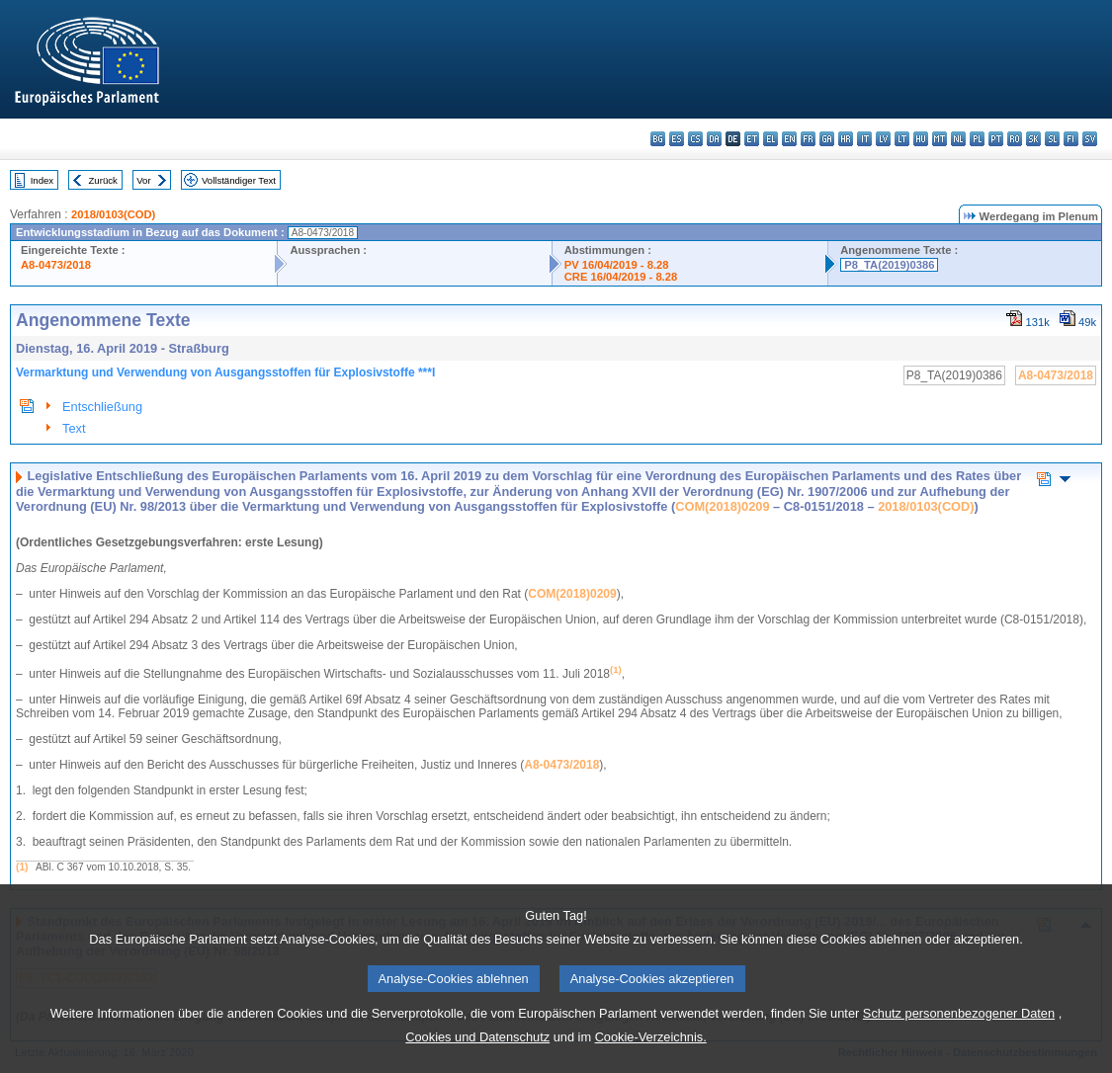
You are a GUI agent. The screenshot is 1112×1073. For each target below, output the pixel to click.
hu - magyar (920, 138)
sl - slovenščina (1052, 138)
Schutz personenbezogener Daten (959, 1030)
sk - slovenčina (1033, 138)
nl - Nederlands (958, 138)
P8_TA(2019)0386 (889, 265)
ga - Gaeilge (826, 138)
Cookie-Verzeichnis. (651, 1053)
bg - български (657, 138)
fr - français (808, 138)
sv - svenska (1089, 138)
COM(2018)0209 (722, 506)
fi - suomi (1071, 138)
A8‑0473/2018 (561, 765)
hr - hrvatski (845, 138)
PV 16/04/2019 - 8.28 (616, 265)
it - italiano (864, 138)
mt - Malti (939, 138)
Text (73, 428)
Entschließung (102, 406)
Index (42, 180)
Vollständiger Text (239, 180)
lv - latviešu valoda (883, 138)
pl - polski (977, 138)
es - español (676, 138)
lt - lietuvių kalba (902, 138)
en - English (789, 138)
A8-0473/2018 (56, 265)
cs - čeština (695, 138)
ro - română (1014, 138)
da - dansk (714, 138)
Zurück (103, 180)
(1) (22, 867)
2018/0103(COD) (113, 214)
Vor (143, 180)
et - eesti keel (751, 138)
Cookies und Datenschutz (477, 1053)
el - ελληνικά (770, 138)
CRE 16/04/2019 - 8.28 (620, 277)
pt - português (995, 138)
